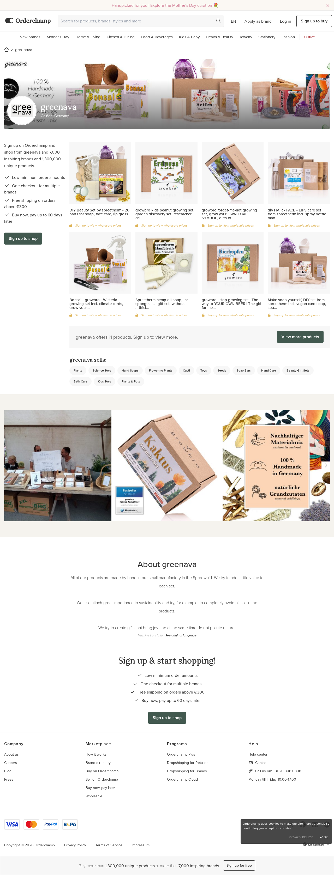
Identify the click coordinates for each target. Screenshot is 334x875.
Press (8, 779)
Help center (257, 754)
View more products (300, 337)
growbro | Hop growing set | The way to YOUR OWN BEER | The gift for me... (231, 303)
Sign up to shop (23, 238)
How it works (96, 754)
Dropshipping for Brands (187, 771)
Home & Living (87, 37)
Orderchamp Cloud (182, 779)
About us (11, 754)
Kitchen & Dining (121, 37)
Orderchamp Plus (181, 754)
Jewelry (245, 37)
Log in (285, 21)
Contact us (263, 762)
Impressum (141, 845)
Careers (10, 762)
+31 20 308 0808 (287, 771)
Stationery (266, 37)
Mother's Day (58, 37)
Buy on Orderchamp (102, 771)
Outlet (309, 37)
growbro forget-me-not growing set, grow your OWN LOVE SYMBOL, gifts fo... (229, 214)
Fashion (288, 37)
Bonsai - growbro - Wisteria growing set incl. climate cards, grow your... (96, 303)
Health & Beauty (219, 37)
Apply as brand (258, 21)
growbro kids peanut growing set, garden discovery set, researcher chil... (164, 214)
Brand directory (98, 762)
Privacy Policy (75, 845)
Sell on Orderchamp (102, 779)
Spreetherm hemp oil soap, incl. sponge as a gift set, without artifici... (162, 303)
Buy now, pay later (100, 787)
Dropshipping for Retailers (188, 762)
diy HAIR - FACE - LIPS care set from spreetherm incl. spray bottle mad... (297, 214)
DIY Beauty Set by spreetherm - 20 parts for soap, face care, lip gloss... (100, 212)
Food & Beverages (157, 37)
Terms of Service (109, 845)
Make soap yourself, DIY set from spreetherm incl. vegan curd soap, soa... (297, 303)
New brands (30, 37)
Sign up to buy (314, 21)
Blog (7, 771)
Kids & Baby (189, 37)
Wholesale (94, 796)
